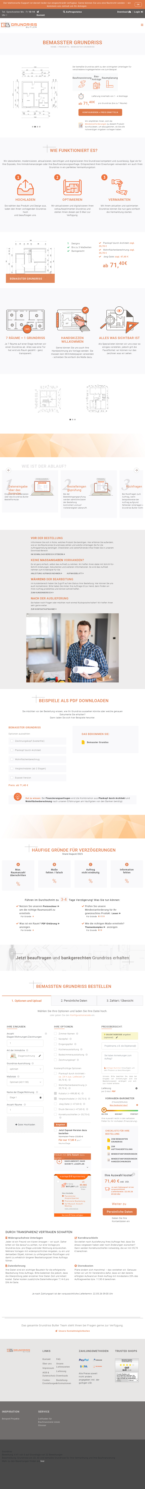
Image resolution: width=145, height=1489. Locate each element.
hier (42, 1461)
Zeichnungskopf (66, 1059)
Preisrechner (51, 906)
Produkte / (64, 47)
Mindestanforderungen (95, 124)
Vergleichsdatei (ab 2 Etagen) (28, 768)
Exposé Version (20, 777)
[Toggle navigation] (142, 25)
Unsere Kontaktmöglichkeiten (72, 1331)
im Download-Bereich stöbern (48, 554)
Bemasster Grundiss (95, 742)
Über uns (47, 1363)
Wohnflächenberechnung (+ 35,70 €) (70, 1087)
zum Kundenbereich (42, 592)
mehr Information (71, 1209)
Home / (54, 47)
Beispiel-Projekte (10, 1418)
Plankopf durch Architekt (25, 750)
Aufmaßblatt (75, 573)
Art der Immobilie (16, 1050)
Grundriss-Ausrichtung (18, 1063)
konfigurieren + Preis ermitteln (100, 112)
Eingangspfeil (65, 1044)
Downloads (61, 1375)
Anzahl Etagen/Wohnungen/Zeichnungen (24, 1035)
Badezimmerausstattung (71, 1054)
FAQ (58, 1359)
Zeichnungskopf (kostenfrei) (27, 741)
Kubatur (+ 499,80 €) (69, 1093)
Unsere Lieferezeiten (61, 1365)
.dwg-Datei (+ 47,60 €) (69, 1104)
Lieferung (61, 1371)
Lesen (116, 913)
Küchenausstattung (68, 1049)
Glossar (42, 1425)
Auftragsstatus (72, 12)
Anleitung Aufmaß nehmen (46, 573)
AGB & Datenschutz (47, 1374)
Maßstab (11, 1076)
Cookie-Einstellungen (47, 1382)
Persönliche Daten (74, 1000)
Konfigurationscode (80, 1015)
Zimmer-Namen (66, 1033)
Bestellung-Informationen (61, 1382)
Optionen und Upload (26, 1000)
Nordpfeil (63, 1038)
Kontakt (47, 1359)
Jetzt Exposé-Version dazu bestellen (70, 1136)
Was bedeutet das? (119, 1105)
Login (138, 12)
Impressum (47, 1368)
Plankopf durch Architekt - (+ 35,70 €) (70, 1076)
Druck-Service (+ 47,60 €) (71, 1109)
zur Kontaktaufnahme (44, 609)
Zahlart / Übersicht (120, 1000)
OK (138, 4)
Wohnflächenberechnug (25, 759)
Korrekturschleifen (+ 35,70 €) (72, 1116)
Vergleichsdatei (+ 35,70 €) (72, 1098)
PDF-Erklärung (50, 923)
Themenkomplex (95, 927)
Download (124, 12)
